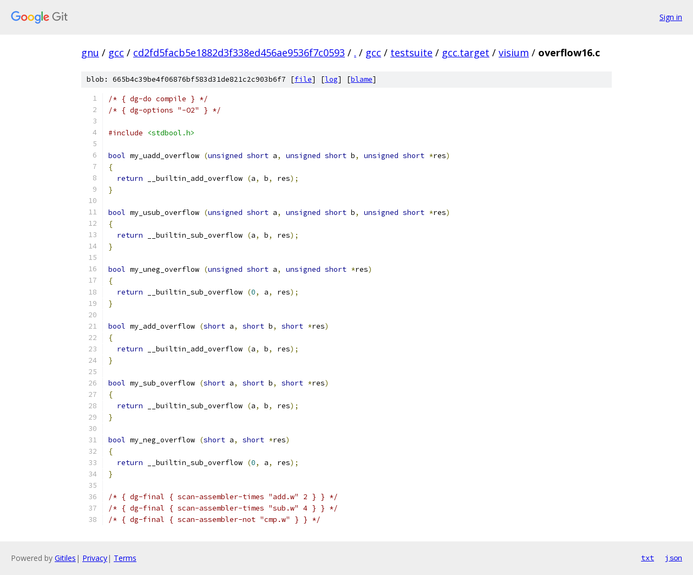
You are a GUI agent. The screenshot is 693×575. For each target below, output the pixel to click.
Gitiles (65, 558)
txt (647, 558)
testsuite (411, 52)
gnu (90, 52)
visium (514, 52)
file (303, 79)
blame (361, 79)
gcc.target (465, 52)
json (673, 558)
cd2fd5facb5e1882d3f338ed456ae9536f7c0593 (239, 52)
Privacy (94, 558)
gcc (116, 52)
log (331, 79)
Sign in (670, 17)
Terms (125, 558)
